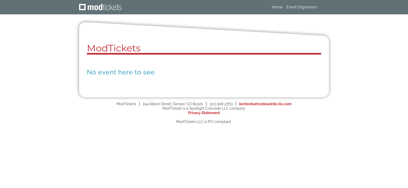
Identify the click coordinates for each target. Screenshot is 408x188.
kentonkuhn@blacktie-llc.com (265, 104)
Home (277, 7)
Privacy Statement (204, 113)
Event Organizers (301, 7)
